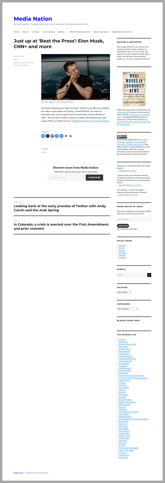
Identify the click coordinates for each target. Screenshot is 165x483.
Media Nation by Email (122, 32)
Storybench (123, 441)
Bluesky (121, 248)
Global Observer (124, 380)
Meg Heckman (124, 414)
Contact (35, 32)
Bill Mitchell (123, 342)
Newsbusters (123, 421)
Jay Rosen (122, 390)
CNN (28, 63)
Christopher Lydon (125, 356)
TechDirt (122, 446)
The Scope (122, 443)
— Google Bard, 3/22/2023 (126, 171)
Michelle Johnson (125, 417)
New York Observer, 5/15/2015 (130, 185)
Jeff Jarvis (122, 393)
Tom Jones (123, 453)
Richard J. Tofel (124, 436)
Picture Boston (124, 431)
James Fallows (124, 388)
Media (16, 59)
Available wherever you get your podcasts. (90, 121)
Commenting (48, 32)
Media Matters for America (128, 412)
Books (61, 32)
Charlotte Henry (124, 352)
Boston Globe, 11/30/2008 (128, 195)
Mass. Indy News (100, 32)
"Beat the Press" (19, 63)
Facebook (122, 246)
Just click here (128, 59)
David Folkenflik (125, 371)
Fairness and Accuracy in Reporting (132, 376)
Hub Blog (122, 383)
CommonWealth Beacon (127, 359)
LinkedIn (122, 255)
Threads (122, 250)
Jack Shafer (123, 385)
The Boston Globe (123, 124)
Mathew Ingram (125, 405)
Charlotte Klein (124, 354)
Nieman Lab (123, 424)
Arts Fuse (122, 339)
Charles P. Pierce (125, 349)
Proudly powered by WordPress (37, 473)
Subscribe (94, 177)
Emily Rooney (23, 65)
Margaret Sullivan (125, 400)
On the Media (123, 429)
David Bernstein (124, 368)
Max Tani (122, 407)
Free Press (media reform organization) (133, 378)
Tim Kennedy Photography (128, 448)
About (25, 32)
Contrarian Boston (125, 361)
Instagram (122, 258)
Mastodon (122, 253)
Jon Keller (122, 397)
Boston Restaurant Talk (127, 344)
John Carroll (123, 395)
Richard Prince (124, 438)
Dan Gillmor (123, 366)
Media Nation (33, 18)
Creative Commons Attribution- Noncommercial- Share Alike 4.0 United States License (132, 142)
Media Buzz (123, 409)
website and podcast (124, 112)
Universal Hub (124, 455)
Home (16, 32)
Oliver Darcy (123, 426)
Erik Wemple (123, 373)
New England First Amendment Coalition (133, 419)
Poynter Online (124, 434)
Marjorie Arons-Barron (127, 402)
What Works (123, 458)
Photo (51, 102)
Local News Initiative (139, 122)
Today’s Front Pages (126, 450)
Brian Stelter (123, 347)
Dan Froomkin (124, 364)
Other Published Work (80, 32)
